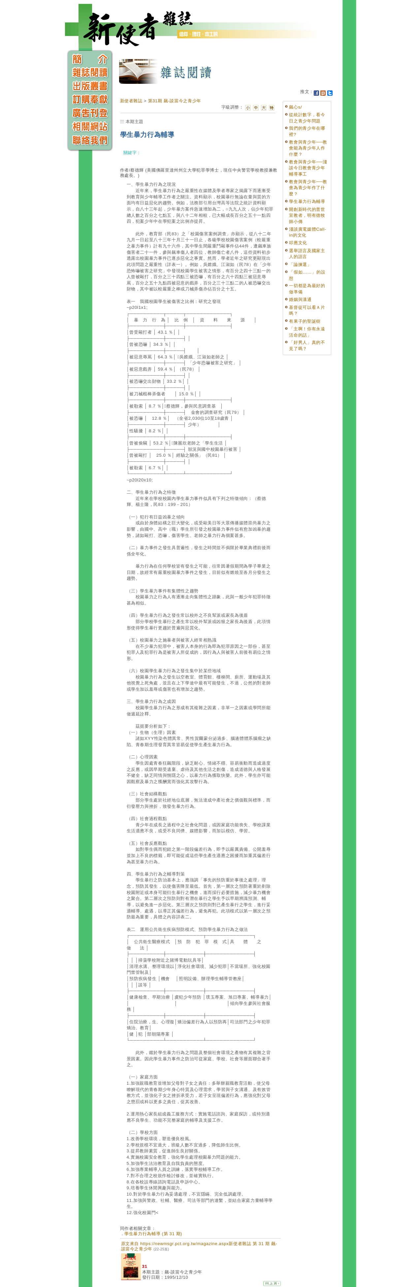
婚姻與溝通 (300, 299)
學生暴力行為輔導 (307, 201)
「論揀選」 (300, 264)
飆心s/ (295, 107)
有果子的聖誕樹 (305, 321)
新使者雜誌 (131, 100)
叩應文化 (298, 242)
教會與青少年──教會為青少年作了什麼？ (308, 187)
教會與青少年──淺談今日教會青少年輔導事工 (308, 168)
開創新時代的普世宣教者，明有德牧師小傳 (307, 215)
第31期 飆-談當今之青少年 (175, 100)
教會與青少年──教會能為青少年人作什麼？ (308, 148)
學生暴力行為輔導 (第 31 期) (153, 1233)
